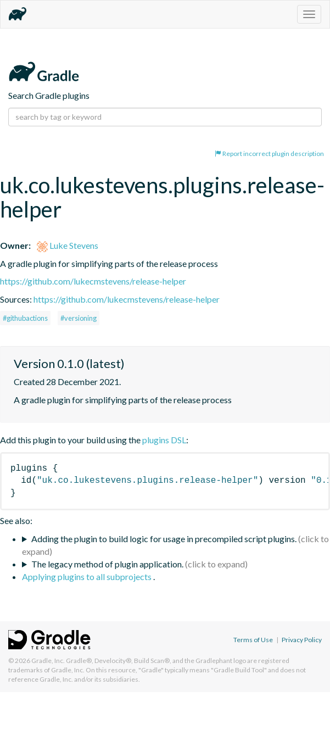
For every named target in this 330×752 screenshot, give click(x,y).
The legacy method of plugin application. (107, 564)
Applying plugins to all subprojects (87, 576)
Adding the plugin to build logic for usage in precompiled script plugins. (164, 538)
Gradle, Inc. (48, 660)
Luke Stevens (67, 245)
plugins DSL (164, 440)
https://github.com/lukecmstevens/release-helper (93, 281)
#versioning (78, 318)
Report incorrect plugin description (269, 153)
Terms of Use (253, 640)
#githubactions (25, 318)
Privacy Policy (302, 640)
